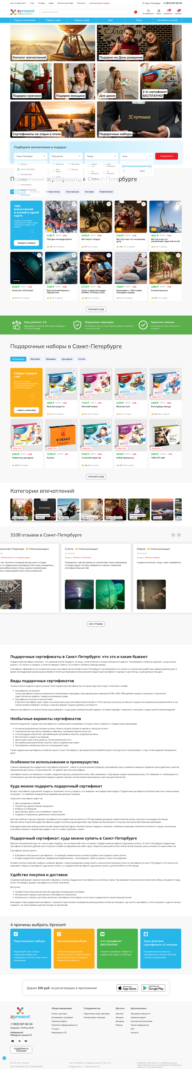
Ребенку (119, 1025)
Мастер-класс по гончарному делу (130, 240)
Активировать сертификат (62, 1017)
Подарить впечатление (25, 20)
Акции (51, 3)
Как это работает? (18, 3)
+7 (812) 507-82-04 (172, 3)
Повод (139, 20)
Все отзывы (96, 624)
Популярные (18, 359)
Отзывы (41, 3)
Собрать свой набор (26, 410)
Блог (133, 1029)
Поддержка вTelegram (21, 1049)
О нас (32, 3)
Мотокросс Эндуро (91, 239)
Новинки (34, 191)
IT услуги (55, 1029)
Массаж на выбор (152, 558)
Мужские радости (56, 407)
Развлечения (106, 191)
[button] (173, 535)
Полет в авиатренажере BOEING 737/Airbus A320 (94, 291)
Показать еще (96, 309)
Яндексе (60, 326)
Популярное (18, 191)
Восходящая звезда (161, 407)
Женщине (51, 359)
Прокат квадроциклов (140, 1025)
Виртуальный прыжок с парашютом (58, 291)
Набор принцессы (125, 458)
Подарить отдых (53, 20)
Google (37, 328)
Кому (110, 20)
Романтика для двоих (23, 458)
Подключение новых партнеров (97, 1014)
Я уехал (50, 458)
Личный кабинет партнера (94, 1017)
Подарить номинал (27, 243)
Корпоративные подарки (99, 3)
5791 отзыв (29, 326)
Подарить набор (81, 20)
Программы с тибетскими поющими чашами (129, 291)
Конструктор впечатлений (141, 1021)
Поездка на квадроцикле (59, 239)
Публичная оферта (59, 1021)
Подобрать (166, 156)
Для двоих (67, 359)
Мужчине (35, 359)
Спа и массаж (72, 191)
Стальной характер (91, 458)
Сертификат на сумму (167, 20)
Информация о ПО (59, 1033)
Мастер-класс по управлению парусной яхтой (165, 240)
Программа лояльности (140, 1014)
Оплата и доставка (65, 3)
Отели (81, 359)
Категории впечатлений (42, 490)
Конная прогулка (159, 290)
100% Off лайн (158, 458)
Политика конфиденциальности (65, 1025)
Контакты (81, 3)
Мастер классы (52, 191)
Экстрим (89, 191)
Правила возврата (138, 1017)
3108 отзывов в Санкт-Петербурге (46, 535)
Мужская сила (123, 407)
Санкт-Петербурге (112, 179)
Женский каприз (90, 407)
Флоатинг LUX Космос (22, 290)
